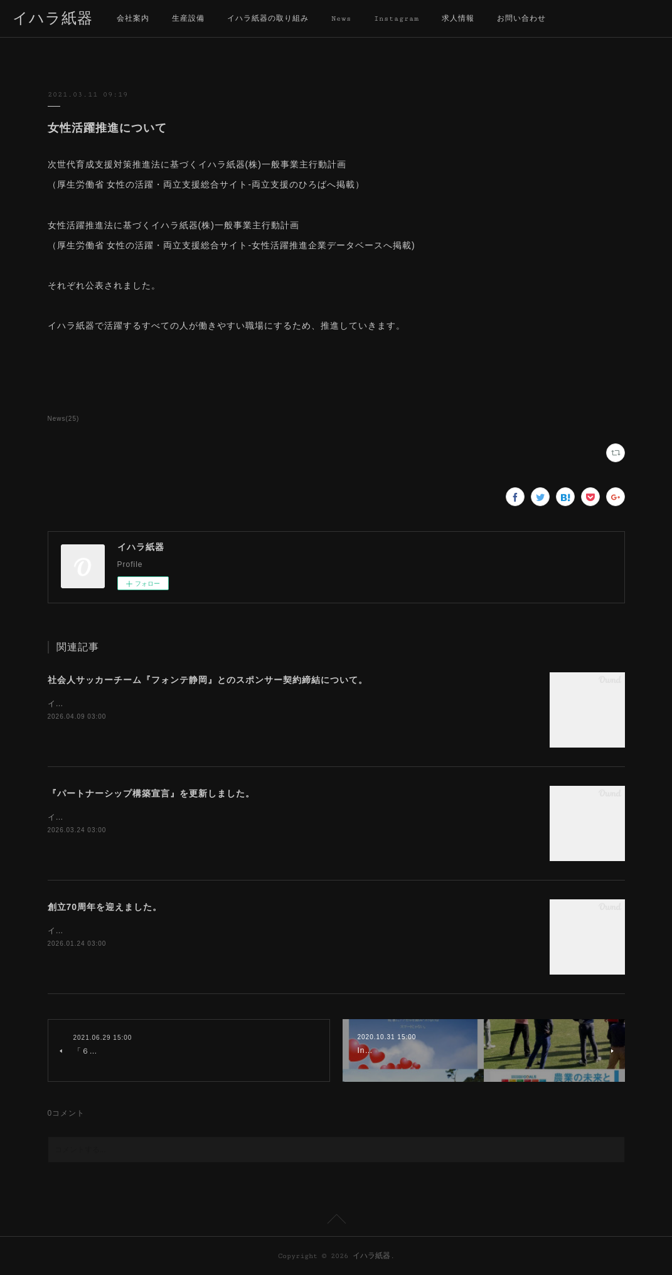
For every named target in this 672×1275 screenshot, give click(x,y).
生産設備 (188, 18)
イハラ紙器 (53, 19)
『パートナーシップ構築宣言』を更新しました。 (151, 793)
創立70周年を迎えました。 (105, 907)
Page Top (336, 1221)
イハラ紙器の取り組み (268, 18)
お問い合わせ (521, 18)
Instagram (396, 18)
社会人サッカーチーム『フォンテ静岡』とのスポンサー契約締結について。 (208, 680)
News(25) (64, 418)
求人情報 (458, 18)
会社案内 (133, 18)
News (341, 18)
